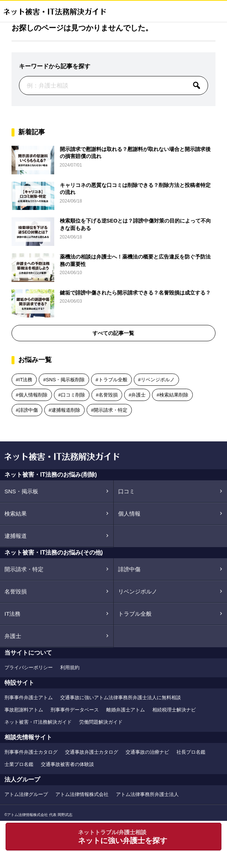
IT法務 (26, 379)
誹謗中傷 (28, 410)
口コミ (126, 491)
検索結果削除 (173, 395)
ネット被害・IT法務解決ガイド (38, 722)
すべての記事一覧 (113, 333)
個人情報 (129, 513)
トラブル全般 (112, 379)
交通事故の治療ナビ (147, 752)
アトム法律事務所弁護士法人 (147, 794)
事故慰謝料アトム (23, 710)
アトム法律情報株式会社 (81, 794)
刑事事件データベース (75, 710)
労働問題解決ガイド (101, 722)
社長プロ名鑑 (190, 752)
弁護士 (138, 395)
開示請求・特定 (110, 410)
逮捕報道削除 (65, 410)
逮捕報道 (15, 536)
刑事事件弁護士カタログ (31, 752)
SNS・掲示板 (21, 491)
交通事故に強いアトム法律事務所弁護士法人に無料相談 (120, 697)
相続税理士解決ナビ (174, 710)
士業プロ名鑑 (18, 764)
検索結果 (15, 513)
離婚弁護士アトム (125, 710)
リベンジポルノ (158, 379)
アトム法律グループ (26, 794)
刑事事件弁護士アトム (28, 697)
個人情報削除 (33, 395)
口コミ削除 (73, 395)
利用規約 (70, 667)
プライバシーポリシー (28, 667)
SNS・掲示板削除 (65, 379)
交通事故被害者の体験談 (67, 764)
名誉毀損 (108, 395)
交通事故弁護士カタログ (91, 752)
